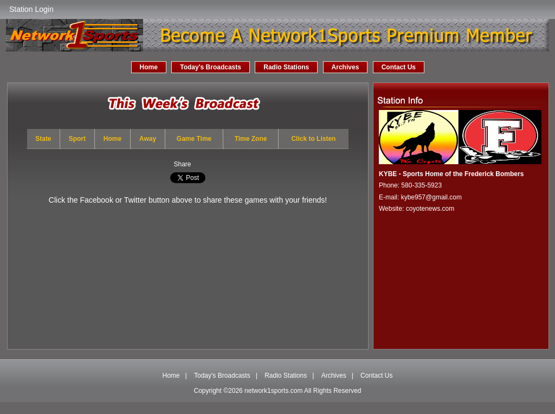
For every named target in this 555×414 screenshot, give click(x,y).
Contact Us (399, 67)
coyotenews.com (430, 208)
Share (182, 164)
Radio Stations (286, 67)
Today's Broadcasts (210, 67)
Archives (345, 67)
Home (149, 67)
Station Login (31, 9)
